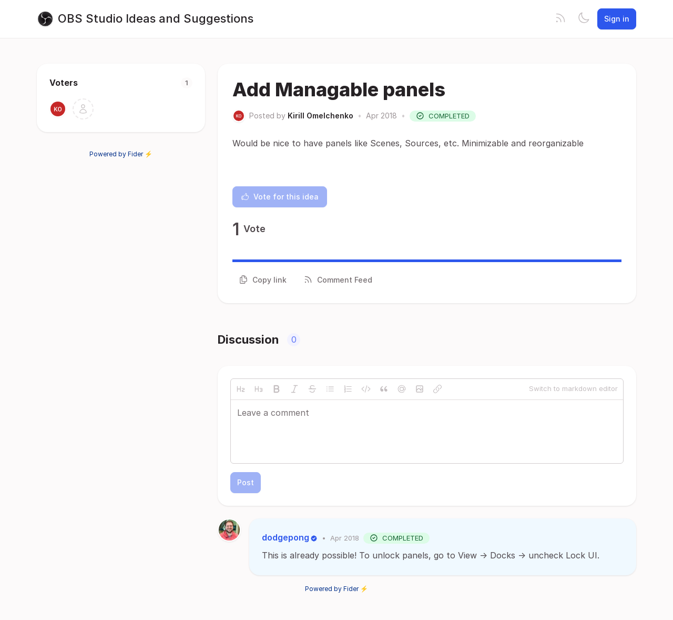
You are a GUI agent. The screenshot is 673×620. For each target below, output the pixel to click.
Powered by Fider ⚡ (120, 154)
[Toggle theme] (583, 19)
